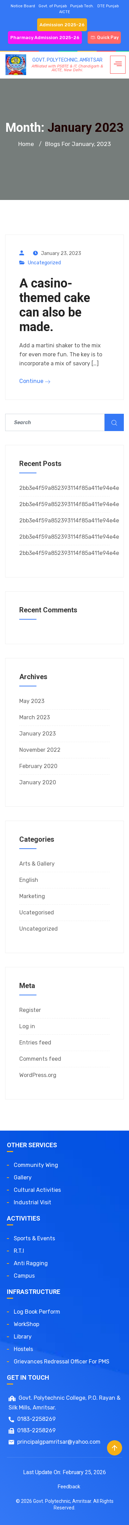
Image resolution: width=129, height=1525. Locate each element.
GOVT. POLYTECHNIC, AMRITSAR (67, 60)
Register (30, 1010)
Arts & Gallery (37, 863)
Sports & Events (34, 1238)
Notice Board (23, 6)
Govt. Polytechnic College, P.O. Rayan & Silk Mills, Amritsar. (64, 1403)
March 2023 (34, 717)
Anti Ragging (31, 1263)
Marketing (32, 896)
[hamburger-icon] (118, 65)
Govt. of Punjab (53, 6)
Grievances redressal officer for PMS (61, 1361)
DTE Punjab (108, 6)
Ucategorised (36, 912)
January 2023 (37, 733)
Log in (27, 1026)
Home (26, 143)
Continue (34, 381)
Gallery (23, 1177)
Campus (24, 1275)
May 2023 (31, 701)
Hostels (23, 1349)
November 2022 (40, 750)
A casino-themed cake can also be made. (54, 305)
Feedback (68, 1486)
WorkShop (26, 1324)
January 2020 (37, 782)
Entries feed (35, 1042)
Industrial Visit (32, 1202)
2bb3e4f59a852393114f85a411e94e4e (69, 488)
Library (23, 1336)
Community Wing (36, 1165)
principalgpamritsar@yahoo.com (54, 1442)
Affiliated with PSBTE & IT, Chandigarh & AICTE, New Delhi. (67, 68)
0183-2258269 (32, 1419)
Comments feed (40, 1059)
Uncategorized (44, 263)
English (28, 880)
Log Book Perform (37, 1311)
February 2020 (38, 766)
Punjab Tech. (82, 6)
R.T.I (19, 1251)
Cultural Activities (37, 1190)
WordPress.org (37, 1075)
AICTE (64, 12)
